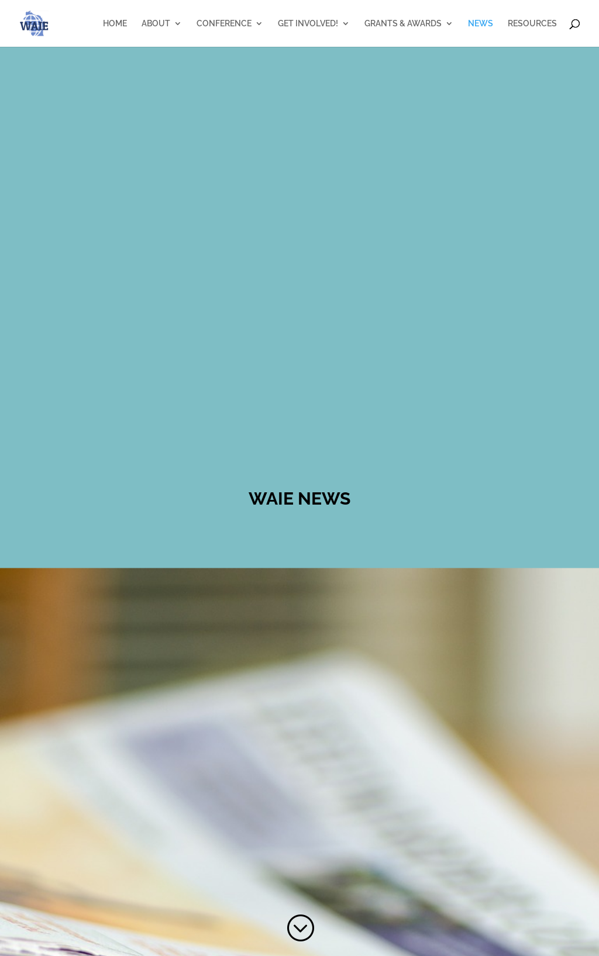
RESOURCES (532, 23)
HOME (115, 23)
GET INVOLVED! (308, 23)
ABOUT (156, 23)
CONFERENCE (224, 23)
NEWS (480, 23)
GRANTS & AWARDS (403, 23)
